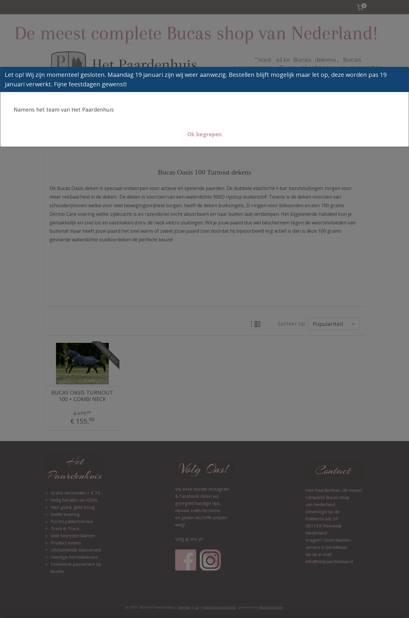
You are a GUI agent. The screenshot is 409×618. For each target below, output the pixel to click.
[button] (204, 134)
